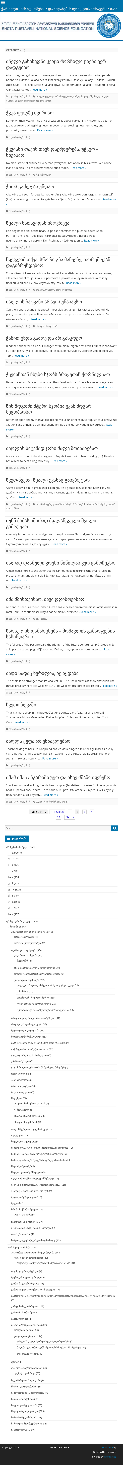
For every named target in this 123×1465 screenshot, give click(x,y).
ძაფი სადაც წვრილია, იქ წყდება (42, 673)
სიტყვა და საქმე (23, 1214)
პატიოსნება (23, 960)
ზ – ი (10, 864)
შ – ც (11, 901)
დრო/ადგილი (19, 1073)
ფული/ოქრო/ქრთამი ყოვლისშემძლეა (32, 1178)
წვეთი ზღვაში (21, 704)
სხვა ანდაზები (16, 96)
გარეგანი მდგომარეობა (24, 1306)
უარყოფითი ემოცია (25, 1336)
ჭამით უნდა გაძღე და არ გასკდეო (44, 338)
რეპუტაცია (17, 1135)
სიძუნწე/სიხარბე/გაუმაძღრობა (34, 997)
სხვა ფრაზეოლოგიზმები (24, 1411)
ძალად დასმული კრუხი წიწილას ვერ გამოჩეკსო (60, 562)
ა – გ (11, 852)
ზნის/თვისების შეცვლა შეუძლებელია (34, 967)
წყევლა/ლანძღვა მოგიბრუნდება (54, 289)
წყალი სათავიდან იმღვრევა (37, 223)
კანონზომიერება (20, 1079)
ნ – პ (10, 877)
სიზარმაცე (22, 991)
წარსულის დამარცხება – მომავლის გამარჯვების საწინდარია (60, 633)
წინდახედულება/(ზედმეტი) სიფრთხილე (33, 1240)
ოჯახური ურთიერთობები (27, 943)
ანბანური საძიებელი (17, 847)
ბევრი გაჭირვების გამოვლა (26, 1277)
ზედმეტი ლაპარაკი (24, 1373)
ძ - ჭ (28, 96)
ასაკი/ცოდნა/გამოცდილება (26, 1024)
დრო (14, 1361)
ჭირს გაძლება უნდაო (30, 186)
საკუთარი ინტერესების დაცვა (52, 801)
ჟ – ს (10, 883)
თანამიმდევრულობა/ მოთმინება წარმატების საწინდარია (67, 504)
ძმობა (44, 618)
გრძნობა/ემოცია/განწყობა (26, 1324)
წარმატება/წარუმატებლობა (26, 1423)
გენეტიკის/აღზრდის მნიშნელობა (29, 1055)
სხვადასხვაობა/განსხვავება (26, 1172)
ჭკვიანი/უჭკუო (43, 174)
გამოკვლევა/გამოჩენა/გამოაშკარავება (33, 1289)
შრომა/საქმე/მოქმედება (24, 1209)
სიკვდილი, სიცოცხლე (23, 1141)
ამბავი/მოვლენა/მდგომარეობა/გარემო (33, 1018)
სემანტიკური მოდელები (19, 921)
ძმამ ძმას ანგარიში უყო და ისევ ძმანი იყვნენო (58, 777)
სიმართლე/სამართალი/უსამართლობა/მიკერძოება (39, 1147)
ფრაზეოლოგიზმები (19, 1247)
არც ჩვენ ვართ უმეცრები (24, 1271)
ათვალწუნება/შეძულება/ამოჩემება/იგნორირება (43, 1262)
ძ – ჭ (10, 908)
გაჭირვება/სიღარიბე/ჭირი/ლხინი (29, 1049)
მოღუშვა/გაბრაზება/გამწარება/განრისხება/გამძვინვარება (49, 1347)
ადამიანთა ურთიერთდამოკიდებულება (32, 1252)
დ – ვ (11, 858)
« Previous (57, 812)
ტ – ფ (11, 889)
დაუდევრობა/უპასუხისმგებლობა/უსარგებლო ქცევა (45, 985)
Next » (70, 817)
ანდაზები (13, 926)
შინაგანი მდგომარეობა (24, 1417)
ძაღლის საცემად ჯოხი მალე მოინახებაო (52, 448)
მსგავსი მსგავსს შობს (25, 1122)
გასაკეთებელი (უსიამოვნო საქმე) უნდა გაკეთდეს (38, 1042)
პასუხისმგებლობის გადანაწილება (30, 1129)
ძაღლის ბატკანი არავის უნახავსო (44, 301)
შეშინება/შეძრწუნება (28, 1353)
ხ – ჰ (10, 914)
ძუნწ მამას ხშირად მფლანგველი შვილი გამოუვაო (51, 523)
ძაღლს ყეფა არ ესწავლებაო (38, 741)
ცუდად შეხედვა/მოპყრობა (28, 1257)
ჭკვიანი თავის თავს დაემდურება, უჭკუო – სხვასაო (52, 152)
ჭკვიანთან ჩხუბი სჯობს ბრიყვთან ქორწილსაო (58, 374)
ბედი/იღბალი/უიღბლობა (25, 1030)
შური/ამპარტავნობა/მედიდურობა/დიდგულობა (43, 1010)
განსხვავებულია (23, 1109)
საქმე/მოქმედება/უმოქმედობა (27, 1392)
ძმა (37, 618)
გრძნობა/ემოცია (20, 1061)
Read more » (39, 89)
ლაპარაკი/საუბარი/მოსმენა (26, 1368)
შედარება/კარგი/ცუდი (23, 1197)
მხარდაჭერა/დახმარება (24, 1386)
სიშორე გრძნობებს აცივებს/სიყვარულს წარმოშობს (39, 1160)
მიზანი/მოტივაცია (21, 1086)
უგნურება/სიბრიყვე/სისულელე (34, 1003)
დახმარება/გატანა (24, 936)
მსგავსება (16, 1098)
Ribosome (107, 1447)
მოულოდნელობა (21, 1092)
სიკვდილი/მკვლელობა (24, 1405)
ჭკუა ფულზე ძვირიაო (30, 112)
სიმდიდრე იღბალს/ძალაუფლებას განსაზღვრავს (38, 1153)
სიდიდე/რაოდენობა (22, 1399)
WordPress (109, 1456)
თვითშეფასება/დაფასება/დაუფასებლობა (37, 973)
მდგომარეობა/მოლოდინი (25, 1380)
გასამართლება (19, 1318)
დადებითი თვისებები (25, 955)
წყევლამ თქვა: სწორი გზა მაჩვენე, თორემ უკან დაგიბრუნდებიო (58, 262)
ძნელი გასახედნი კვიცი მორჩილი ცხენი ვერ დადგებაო (56, 64)
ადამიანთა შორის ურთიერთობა (29, 931)
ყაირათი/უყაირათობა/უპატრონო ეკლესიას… (36, 1184)
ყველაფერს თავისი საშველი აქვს (29, 1190)
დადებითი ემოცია (24, 1329)
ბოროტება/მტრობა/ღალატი (27, 1036)
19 (58, 817)
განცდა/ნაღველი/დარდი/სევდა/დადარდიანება (43, 1341)
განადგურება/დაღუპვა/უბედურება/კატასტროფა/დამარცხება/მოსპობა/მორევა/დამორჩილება (63, 1295)
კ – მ (10, 871)
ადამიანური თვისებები (23, 950)
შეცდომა (16, 1203)
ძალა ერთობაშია (20, 1234)
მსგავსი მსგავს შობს (47, 326)
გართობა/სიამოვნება (23, 1312)
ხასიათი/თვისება (20, 1429)
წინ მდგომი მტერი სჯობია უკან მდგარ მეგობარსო (49, 409)
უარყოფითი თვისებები (26, 980)
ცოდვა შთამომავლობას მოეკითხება (31, 1227)
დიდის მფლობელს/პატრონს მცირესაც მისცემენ (38, 1067)
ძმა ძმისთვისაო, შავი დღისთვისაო (45, 599)
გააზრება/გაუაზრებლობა (25, 1283)
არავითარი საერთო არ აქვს (29, 1103)
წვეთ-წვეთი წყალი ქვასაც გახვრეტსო (48, 480)
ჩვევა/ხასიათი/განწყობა (24, 1221)
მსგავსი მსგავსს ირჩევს (27, 1115)
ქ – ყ (10, 895)
